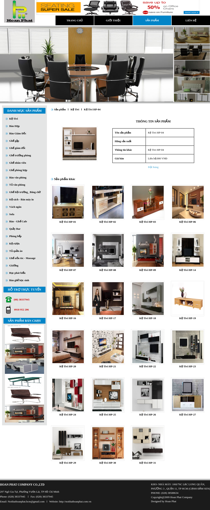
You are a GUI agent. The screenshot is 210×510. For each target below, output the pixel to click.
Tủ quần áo (16, 250)
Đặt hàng (153, 167)
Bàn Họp (14, 126)
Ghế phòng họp (18, 170)
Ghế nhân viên (17, 162)
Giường (13, 265)
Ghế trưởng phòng (20, 155)
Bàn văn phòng (17, 177)
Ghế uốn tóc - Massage (22, 258)
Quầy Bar (14, 228)
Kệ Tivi (13, 118)
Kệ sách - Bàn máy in (21, 199)
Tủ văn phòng (17, 184)
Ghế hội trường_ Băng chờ (25, 192)
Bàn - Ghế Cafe (18, 221)
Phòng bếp (15, 236)
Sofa (11, 214)
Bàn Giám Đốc (17, 133)
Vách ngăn (15, 206)
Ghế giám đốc (17, 147)
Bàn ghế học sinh (19, 280)
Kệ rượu (14, 243)
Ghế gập (14, 140)
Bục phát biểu (17, 272)
